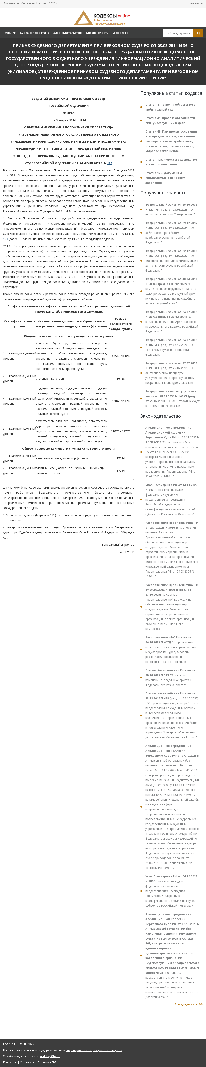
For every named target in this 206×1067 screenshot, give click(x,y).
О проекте (120, 33)
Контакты (196, 3)
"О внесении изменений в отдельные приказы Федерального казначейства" (170, 677)
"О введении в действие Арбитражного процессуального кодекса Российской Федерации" (171, 321)
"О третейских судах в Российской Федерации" (171, 347)
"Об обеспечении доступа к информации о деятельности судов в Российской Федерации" (172, 260)
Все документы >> (188, 1004)
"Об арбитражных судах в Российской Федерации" (172, 398)
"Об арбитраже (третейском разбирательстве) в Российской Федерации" (171, 232)
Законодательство (67, 33)
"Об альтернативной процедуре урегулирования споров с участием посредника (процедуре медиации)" (171, 373)
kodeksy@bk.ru (50, 1056)
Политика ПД (47, 1062)
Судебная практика (34, 33)
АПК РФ (10, 33)
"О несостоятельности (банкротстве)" (171, 209)
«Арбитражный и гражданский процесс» (94, 1050)
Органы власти (97, 33)
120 (109, 163)
